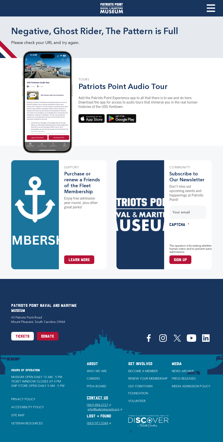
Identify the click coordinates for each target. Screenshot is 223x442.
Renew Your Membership (148, 378)
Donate (47, 337)
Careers (93, 378)
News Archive (183, 371)
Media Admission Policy (191, 386)
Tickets (22, 337)
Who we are (97, 371)
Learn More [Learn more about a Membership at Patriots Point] (79, 260)
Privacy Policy (23, 399)
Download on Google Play (121, 118)
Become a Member (143, 371)
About (92, 364)
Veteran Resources (27, 423)
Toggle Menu (211, 8)
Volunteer (137, 401)
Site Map (18, 415)
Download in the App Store (91, 118)
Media (177, 364)
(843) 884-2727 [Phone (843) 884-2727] (99, 405)
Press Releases (184, 378)
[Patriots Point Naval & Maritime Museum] (111, 8)
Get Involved (140, 364)
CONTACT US (97, 398)
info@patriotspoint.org (105, 409)
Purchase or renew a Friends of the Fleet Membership (82, 183)
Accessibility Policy (27, 407)
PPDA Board (96, 386)
